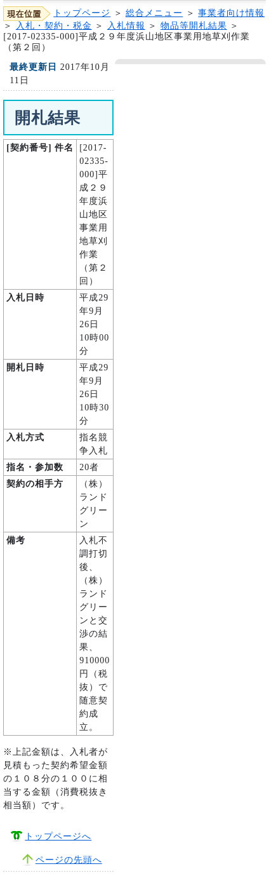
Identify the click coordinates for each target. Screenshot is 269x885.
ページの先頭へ (69, 860)
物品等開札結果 (194, 25)
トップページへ (58, 836)
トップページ (81, 13)
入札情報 (126, 25)
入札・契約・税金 (54, 25)
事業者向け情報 (231, 13)
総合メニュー (154, 13)
